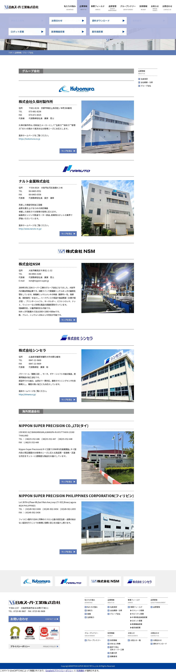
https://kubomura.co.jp (29, 138)
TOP (10, 52)
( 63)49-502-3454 (50, 509)
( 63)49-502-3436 (33, 509)
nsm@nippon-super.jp (39, 280)
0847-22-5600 (35, 360)
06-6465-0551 (35, 191)
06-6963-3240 (35, 273)
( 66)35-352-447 (49, 438)
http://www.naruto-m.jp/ (30, 228)
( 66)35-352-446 (32, 438)
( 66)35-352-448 (65, 438)
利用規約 (80, 670)
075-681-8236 (35, 111)
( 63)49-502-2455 (68, 509)
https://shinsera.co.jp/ (27, 394)
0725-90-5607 (20, 611)
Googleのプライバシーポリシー (59, 670)
